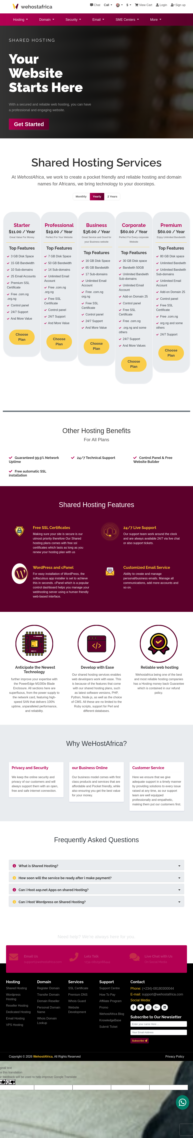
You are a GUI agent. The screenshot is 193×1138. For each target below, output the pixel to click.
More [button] (154, 20)
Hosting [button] (19, 20)
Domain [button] (45, 20)
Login (161, 5)
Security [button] (72, 20)
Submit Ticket (108, 1027)
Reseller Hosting (17, 1005)
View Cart (143, 5)
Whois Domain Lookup (47, 1021)
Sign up (178, 5)
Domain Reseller (48, 1001)
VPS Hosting (14, 1025)
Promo (103, 1007)
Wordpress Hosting (13, 997)
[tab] (96, 865)
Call (107, 5)
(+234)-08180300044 (158, 989)
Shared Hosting (16, 988)
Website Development (77, 1010)
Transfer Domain (48, 994)
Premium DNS (77, 994)
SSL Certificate (78, 988)
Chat (95, 5)
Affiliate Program (110, 1001)
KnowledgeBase (110, 1020)
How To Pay (107, 994)
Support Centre (109, 988)
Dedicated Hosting (18, 1012)
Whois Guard (77, 1001)
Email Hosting (15, 1018)
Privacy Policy (174, 1056)
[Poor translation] (10, 1082)
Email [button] (97, 20)
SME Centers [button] (126, 20)
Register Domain (48, 988)
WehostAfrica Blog (111, 1014)
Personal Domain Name (48, 1010)
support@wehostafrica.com (43, 962)
